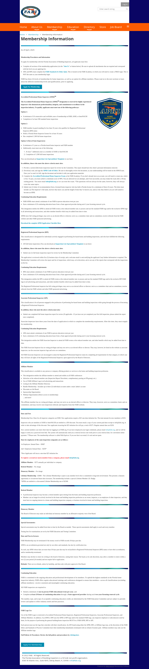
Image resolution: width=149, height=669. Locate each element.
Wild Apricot (110, 666)
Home (22, 34)
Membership (33, 34)
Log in (125, 4)
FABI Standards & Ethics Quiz (56, 72)
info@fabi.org (110, 430)
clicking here (74, 635)
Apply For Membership (32, 644)
